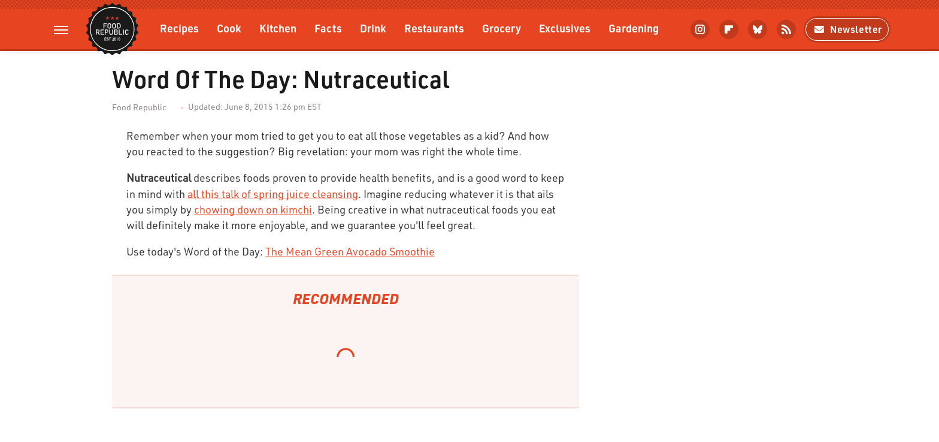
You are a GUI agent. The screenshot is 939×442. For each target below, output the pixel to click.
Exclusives (564, 28)
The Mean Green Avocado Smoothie (350, 251)
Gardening (633, 28)
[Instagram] (700, 29)
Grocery (501, 28)
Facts (328, 28)
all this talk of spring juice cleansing (272, 193)
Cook (229, 28)
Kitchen (277, 28)
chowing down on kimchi (253, 209)
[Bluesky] (757, 29)
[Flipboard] (728, 29)
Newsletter (847, 29)
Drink (373, 28)
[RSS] (786, 29)
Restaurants (434, 28)
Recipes (179, 28)
